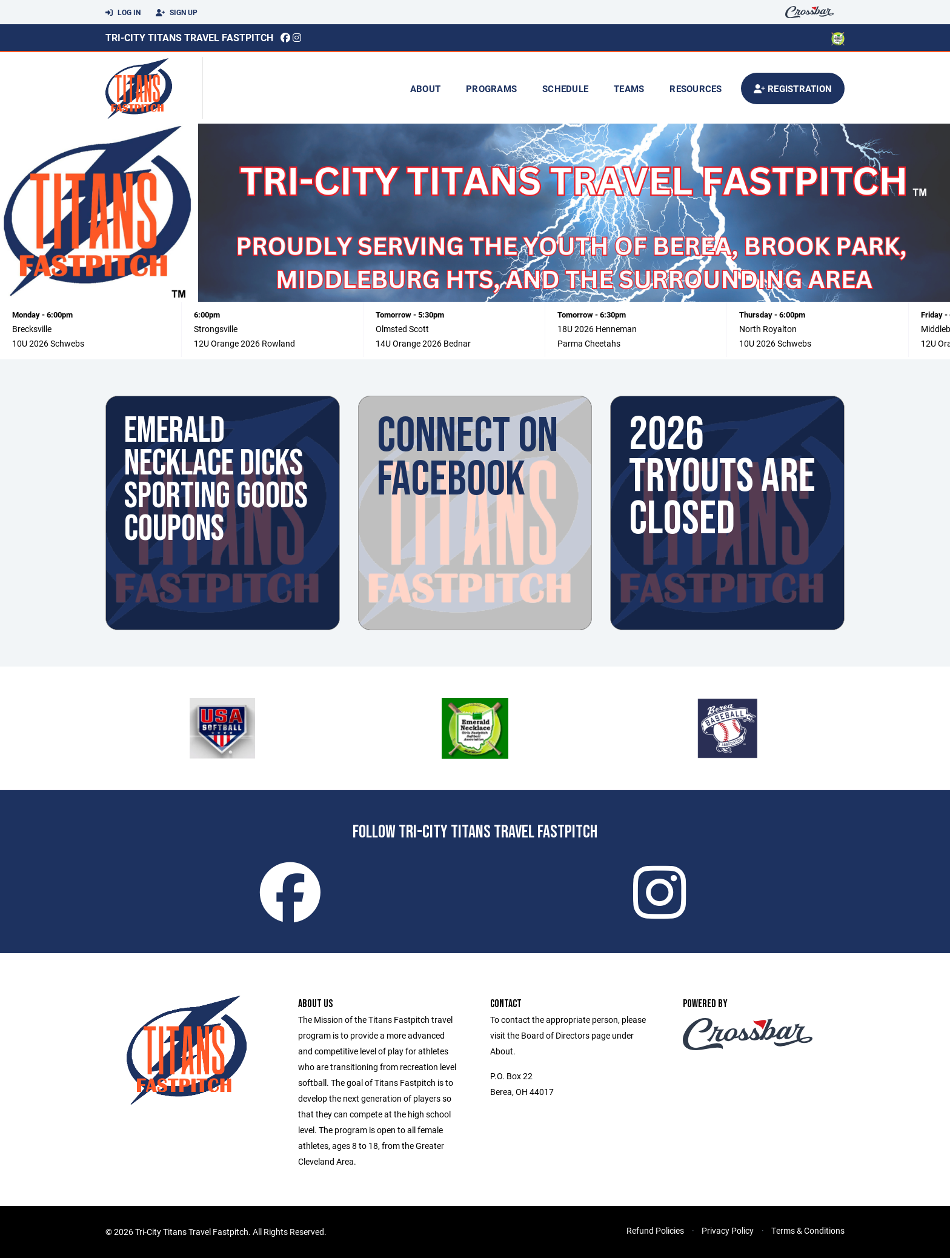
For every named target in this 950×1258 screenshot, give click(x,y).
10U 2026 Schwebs (48, 343)
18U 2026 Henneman (597, 328)
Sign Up (177, 12)
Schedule (565, 88)
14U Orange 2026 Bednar (423, 343)
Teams (629, 88)
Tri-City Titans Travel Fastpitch (189, 37)
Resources (695, 88)
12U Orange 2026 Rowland (244, 343)
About (425, 88)
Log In (123, 12)
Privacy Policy (728, 1230)
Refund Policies (655, 1230)
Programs (491, 88)
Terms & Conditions (808, 1230)
